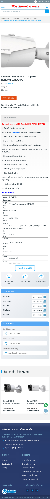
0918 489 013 (37, 306)
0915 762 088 (37, 310)
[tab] (10, 117)
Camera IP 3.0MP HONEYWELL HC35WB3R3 (36, 402)
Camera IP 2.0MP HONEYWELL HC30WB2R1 (11, 402)
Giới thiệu (5, 460)
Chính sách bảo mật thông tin (31, 471)
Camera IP (16, 18)
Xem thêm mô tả (25, 268)
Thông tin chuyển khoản (30, 475)
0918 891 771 (37, 301)
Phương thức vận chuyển (30, 479)
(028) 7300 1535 (6, 2)
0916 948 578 (37, 297)
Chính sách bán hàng (29, 460)
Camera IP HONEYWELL (30, 18)
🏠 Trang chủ (5, 18)
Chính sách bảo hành (29, 464)
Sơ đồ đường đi (7, 464)
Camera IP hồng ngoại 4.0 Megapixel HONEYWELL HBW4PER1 (22, 20)
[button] (2, 387)
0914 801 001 (37, 315)
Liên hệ (4, 468)
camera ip (15, 132)
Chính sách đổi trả (28, 468)
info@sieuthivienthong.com (2, 2)
